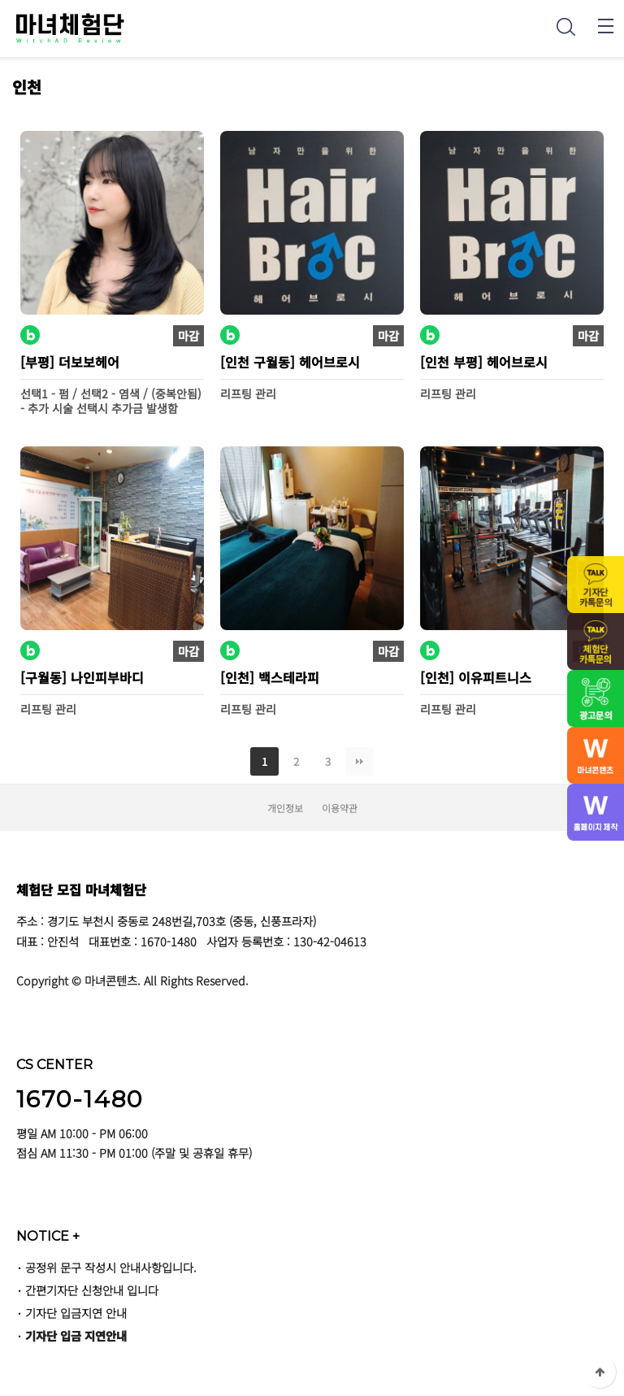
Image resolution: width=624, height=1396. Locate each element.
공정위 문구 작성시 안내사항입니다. (111, 1267)
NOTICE (48, 1236)
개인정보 (285, 808)
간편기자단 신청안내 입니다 (91, 1289)
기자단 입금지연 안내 (76, 1312)
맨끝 (359, 761)
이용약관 (340, 808)
